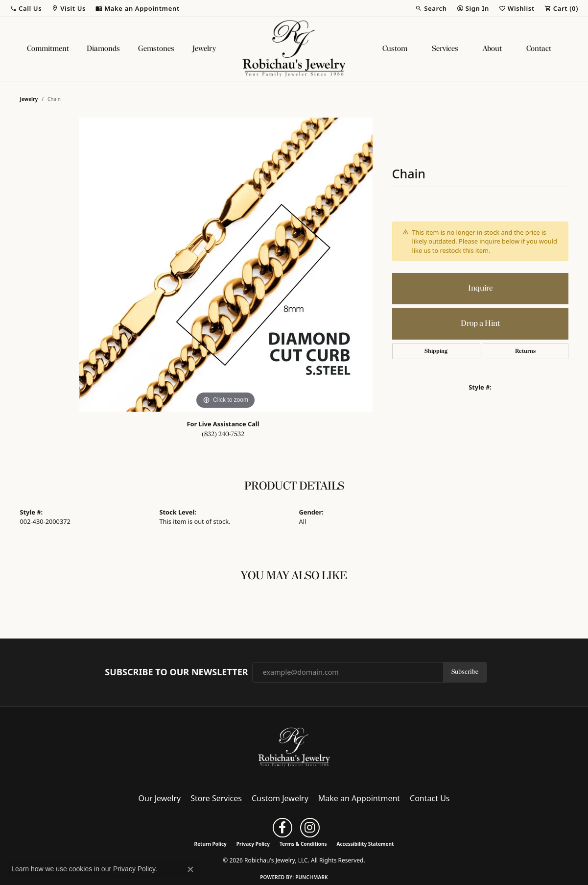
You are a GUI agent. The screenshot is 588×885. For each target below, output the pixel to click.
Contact (538, 49)
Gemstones (156, 49)
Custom (394, 49)
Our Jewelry (160, 798)
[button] (26, 8)
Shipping (435, 351)
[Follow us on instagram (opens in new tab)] (310, 827)
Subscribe (464, 672)
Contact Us (429, 798)
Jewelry (204, 49)
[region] (226, 265)
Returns (525, 351)
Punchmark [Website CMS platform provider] (311, 877)
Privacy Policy (253, 843)
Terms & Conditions (303, 843)
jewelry (29, 99)
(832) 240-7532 (223, 434)
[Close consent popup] (190, 869)
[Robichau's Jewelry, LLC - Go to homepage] (294, 746)
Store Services (216, 798)
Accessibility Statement (365, 843)
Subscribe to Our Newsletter (176, 672)
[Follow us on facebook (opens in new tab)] (282, 827)
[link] (137, 8)
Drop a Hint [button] (480, 324)
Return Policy (210, 843)
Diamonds (103, 49)
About (492, 49)
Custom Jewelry (280, 798)
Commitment (48, 49)
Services (445, 49)
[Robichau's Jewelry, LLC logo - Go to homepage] (294, 49)
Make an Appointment (359, 798)
